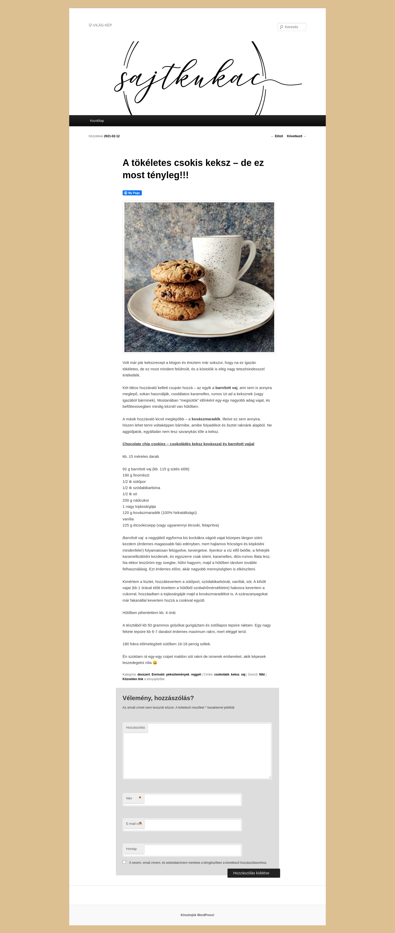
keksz (235, 674)
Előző (277, 136)
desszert (143, 674)
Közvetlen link (133, 679)
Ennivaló (158, 674)
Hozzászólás (135, 727)
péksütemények (177, 674)
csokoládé (221, 674)
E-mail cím (134, 824)
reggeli (196, 674)
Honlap (131, 849)
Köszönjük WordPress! (197, 915)
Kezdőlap (97, 121)
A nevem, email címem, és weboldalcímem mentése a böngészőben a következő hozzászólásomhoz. (198, 863)
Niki (262, 674)
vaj (243, 674)
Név (133, 798)
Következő (296, 136)
